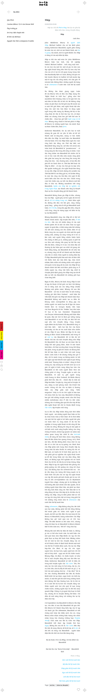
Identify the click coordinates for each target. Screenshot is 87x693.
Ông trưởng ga (12, 28)
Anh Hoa (52, 685)
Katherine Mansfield (62, 685)
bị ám (76, 628)
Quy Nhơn (10, 20)
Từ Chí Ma (53, 208)
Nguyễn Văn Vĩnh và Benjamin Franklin (20, 41)
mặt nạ (50, 337)
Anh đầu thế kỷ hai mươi (71, 677)
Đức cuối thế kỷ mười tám (71, 660)
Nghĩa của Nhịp (59, 186)
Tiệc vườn (48, 407)
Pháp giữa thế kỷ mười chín (70, 668)
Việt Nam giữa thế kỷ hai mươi (69, 681)
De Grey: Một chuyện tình (15, 33)
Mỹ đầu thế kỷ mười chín (71, 664)
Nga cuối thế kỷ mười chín (71, 672)
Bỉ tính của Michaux (14, 37)
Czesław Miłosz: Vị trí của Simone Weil (20, 24)
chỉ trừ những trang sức (58, 200)
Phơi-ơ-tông (63, 28)
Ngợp (47, 626)
